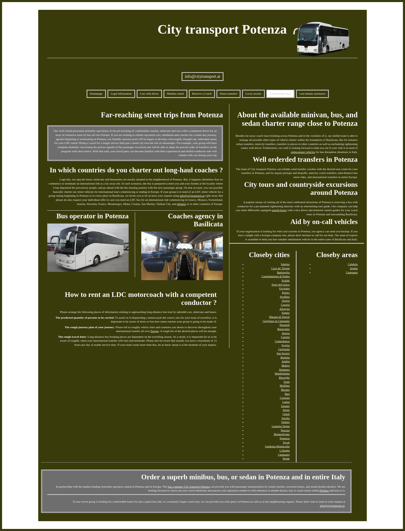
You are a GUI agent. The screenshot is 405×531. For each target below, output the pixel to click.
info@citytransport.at (202, 76)
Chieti (286, 413)
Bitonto (285, 389)
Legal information (121, 93)
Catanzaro (284, 454)
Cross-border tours (280, 93)
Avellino (285, 296)
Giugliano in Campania (276, 320)
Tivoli (286, 442)
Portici (286, 292)
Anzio (286, 409)
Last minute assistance (312, 93)
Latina (286, 401)
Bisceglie (284, 377)
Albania (181, 203)
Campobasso (282, 341)
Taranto (285, 405)
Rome (286, 458)
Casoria (285, 304)
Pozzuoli (284, 324)
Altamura (284, 369)
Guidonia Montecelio (277, 446)
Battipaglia (283, 272)
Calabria (353, 264)
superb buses (279, 210)
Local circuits (253, 93)
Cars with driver (149, 93)
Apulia (353, 268)
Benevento (283, 328)
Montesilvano (282, 434)
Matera (286, 365)
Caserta (285, 336)
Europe (154, 331)
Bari (287, 393)
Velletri (285, 422)
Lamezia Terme (281, 426)
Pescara (285, 430)
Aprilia (286, 418)
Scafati (286, 280)
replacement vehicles (303, 151)
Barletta (285, 357)
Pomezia (285, 438)
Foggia (286, 345)
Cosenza (285, 397)
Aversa (286, 333)
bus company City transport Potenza (189, 486)
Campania (351, 272)
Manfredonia (282, 373)
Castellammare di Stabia (275, 276)
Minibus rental (175, 93)
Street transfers (228, 93)
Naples (286, 312)
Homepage (96, 93)
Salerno (285, 264)
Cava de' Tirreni (280, 268)
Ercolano (284, 288)
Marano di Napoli (279, 316)
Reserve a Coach (202, 93)
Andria (286, 361)
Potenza (324, 490)
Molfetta (285, 385)
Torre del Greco (280, 284)
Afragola (284, 308)
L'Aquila (284, 450)
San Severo (283, 353)
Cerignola (284, 349)
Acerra (286, 300)
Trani (287, 381)
